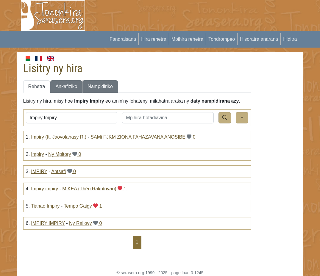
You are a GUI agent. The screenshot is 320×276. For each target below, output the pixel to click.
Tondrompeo (221, 39)
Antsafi (58, 171)
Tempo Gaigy (78, 205)
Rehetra (36, 86)
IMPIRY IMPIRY (48, 223)
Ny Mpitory (59, 154)
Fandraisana (123, 39)
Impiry (37, 154)
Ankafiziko (66, 86)
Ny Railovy (80, 223)
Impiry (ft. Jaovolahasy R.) (58, 136)
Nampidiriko (100, 86)
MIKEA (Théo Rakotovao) (89, 188)
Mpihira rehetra (187, 39)
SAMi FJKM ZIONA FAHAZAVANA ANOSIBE (137, 136)
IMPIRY (39, 171)
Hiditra (290, 39)
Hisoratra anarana (259, 39)
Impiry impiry (44, 188)
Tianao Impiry (45, 205)
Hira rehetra (153, 39)
